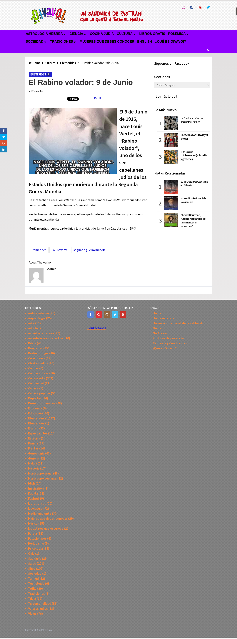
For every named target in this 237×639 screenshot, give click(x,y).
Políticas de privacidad (169, 338)
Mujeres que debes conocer (107, 41)
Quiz (31, 553)
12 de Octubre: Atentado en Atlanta (194, 183)
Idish (31, 483)
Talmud (33, 578)
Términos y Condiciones (170, 343)
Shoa (31, 568)
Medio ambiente (39, 513)
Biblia (32, 343)
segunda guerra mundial (89, 250)
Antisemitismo (38, 313)
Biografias (35, 348)
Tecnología (36, 583)
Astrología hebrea (44, 34)
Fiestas (33, 448)
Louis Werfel (59, 250)
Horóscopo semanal (42, 478)
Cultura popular (39, 393)
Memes (158, 328)
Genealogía (36, 453)
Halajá (32, 463)
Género (33, 458)
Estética (34, 438)
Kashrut (33, 498)
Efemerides (38, 74)
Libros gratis (152, 34)
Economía (35, 408)
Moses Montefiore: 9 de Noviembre (193, 200)
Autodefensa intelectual (46, 338)
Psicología (35, 548)
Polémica (177, 34)
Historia (33, 468)
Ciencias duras (38, 373)
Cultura (125, 34)
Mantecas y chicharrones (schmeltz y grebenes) (194, 155)
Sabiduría (34, 558)
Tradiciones (61, 41)
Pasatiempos (37, 538)
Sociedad (34, 41)
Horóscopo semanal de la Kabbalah (178, 323)
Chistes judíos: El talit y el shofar (194, 136)
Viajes (32, 613)
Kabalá (33, 493)
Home (157, 313)
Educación (35, 413)
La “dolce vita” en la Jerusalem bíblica (192, 120)
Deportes (35, 398)
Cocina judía (102, 34)
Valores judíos (38, 608)
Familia (33, 443)
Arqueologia (36, 318)
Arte (31, 323)
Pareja (32, 533)
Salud (32, 563)
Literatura (35, 508)
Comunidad (36, 383)
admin (51, 269)
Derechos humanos (42, 403)
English (144, 41)
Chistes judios (38, 363)
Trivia (32, 598)
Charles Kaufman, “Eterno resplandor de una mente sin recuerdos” (193, 220)
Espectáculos (37, 433)
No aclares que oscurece (45, 528)
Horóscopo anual (40, 473)
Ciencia (76, 34)
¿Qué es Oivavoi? (170, 41)
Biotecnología (38, 353)
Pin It (97, 98)
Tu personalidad (39, 603)
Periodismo (36, 543)
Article (33, 328)
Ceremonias (36, 358)
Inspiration (36, 488)
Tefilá (32, 588)
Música (33, 523)
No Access (160, 333)
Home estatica (163, 318)
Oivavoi (49, 630)
